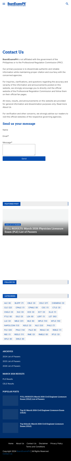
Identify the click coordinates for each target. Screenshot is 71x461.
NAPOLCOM (11, 325)
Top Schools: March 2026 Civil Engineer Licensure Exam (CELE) (42, 425)
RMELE (43, 334)
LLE (7, 321)
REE (7, 334)
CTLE (56, 307)
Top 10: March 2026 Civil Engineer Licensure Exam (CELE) (42, 411)
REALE (44, 330)
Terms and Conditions (35, 446)
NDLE (27, 325)
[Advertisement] (35, 30)
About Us (20, 443)
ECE (31, 312)
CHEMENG (58, 303)
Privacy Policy (56, 443)
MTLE (55, 321)
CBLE (31, 303)
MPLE (42, 321)
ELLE (52, 312)
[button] (3, 4)
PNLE (20, 330)
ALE (7, 303)
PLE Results (8, 379)
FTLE (8, 316)
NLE (39, 325)
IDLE (19, 316)
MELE (19, 321)
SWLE (20, 339)
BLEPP (19, 303)
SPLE (8, 339)
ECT (41, 312)
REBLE (57, 330)
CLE (8, 307)
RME (31, 334)
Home (10, 443)
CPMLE (33, 307)
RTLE (56, 334)
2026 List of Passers (11, 366)
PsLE (32, 330)
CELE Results (8, 383)
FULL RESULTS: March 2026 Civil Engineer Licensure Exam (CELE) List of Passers (43, 398)
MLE (30, 321)
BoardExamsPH (24, 451)
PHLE (51, 325)
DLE (20, 312)
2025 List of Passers (11, 361)
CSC (45, 307)
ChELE (8, 312)
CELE (43, 303)
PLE (8, 330)
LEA (30, 316)
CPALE (20, 307)
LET (53, 316)
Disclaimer (43, 443)
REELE (19, 334)
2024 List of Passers (11, 356)
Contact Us (7, 454)
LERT (41, 316)
